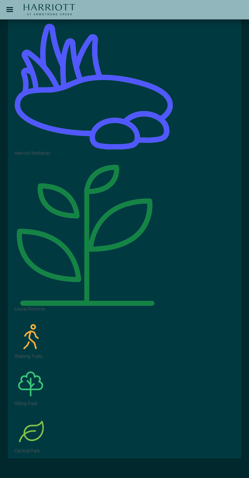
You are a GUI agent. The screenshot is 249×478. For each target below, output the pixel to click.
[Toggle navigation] (9, 9)
